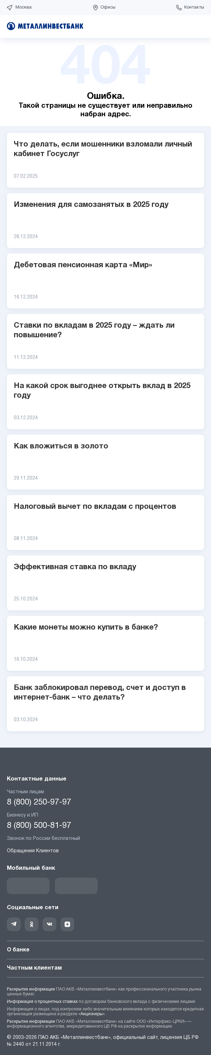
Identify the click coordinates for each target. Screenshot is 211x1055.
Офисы (107, 7)
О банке (105, 950)
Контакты (194, 7)
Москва (23, 7)
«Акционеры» (91, 1014)
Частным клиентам (105, 968)
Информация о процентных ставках (42, 1002)
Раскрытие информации (31, 989)
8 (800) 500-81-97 (39, 826)
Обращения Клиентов (33, 851)
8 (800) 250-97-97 (39, 802)
